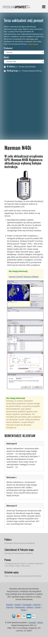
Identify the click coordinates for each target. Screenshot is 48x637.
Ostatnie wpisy (11, 572)
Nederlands (20, 607)
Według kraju (23, 70)
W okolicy (20, 66)
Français (9, 607)
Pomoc (7, 560)
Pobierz (8, 539)
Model (6, 57)
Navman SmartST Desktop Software (24, 276)
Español (9, 604)
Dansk (37, 607)
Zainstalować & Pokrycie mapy (19, 550)
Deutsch (36, 604)
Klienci (40, 622)
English (18, 604)
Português (27, 604)
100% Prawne (33, 44)
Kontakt (32, 622)
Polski (23, 610)
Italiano (30, 607)
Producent (8, 48)
